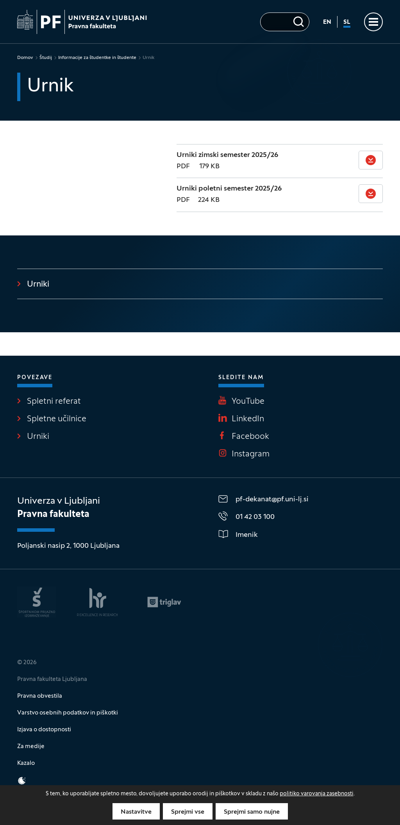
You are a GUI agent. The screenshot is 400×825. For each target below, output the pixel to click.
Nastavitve (136, 812)
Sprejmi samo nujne (252, 812)
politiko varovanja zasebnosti (317, 793)
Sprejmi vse (187, 812)
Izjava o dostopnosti (44, 729)
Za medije (31, 746)
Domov (25, 57)
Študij (45, 57)
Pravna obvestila (39, 696)
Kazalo (26, 763)
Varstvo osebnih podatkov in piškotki (67, 713)
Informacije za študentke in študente (97, 57)
